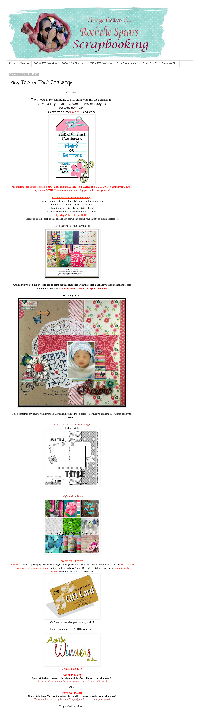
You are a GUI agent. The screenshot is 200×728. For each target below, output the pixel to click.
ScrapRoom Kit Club (127, 63)
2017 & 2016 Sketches (45, 63)
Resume (24, 63)
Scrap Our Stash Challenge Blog (160, 63)
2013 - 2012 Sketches (100, 63)
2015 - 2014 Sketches (73, 63)
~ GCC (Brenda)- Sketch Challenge (72, 424)
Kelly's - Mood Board (72, 496)
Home (12, 63)
